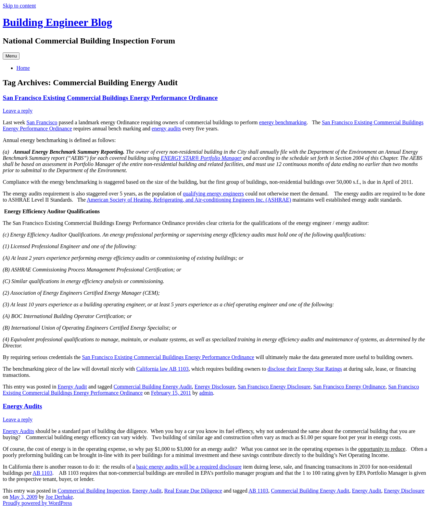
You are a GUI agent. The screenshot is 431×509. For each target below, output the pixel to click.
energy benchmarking (283, 122)
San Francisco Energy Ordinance (349, 387)
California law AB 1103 (162, 369)
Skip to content (19, 6)
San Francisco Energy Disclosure (274, 387)
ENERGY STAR (178, 158)
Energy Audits (22, 406)
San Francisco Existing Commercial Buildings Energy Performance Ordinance (110, 97)
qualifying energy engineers (213, 193)
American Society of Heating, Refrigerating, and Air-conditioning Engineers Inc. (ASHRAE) (189, 200)
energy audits (166, 128)
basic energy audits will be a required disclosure (189, 467)
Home (23, 68)
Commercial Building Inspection (93, 491)
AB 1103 (42, 473)
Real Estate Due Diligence (193, 491)
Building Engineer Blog (57, 22)
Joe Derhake (59, 497)
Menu (11, 56)
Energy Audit (72, 387)
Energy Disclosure (214, 387)
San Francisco (41, 122)
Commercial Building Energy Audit (153, 387)
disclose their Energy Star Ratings (304, 369)
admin (206, 393)
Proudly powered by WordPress (37, 503)
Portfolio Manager (220, 158)
